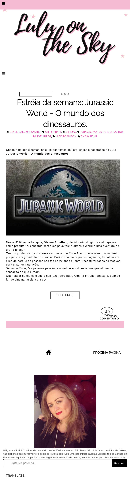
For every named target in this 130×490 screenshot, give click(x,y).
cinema (71, 132)
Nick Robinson (66, 136)
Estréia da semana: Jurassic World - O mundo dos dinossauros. (65, 113)
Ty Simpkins (89, 136)
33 (107, 311)
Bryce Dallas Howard (25, 132)
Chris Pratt (53, 132)
